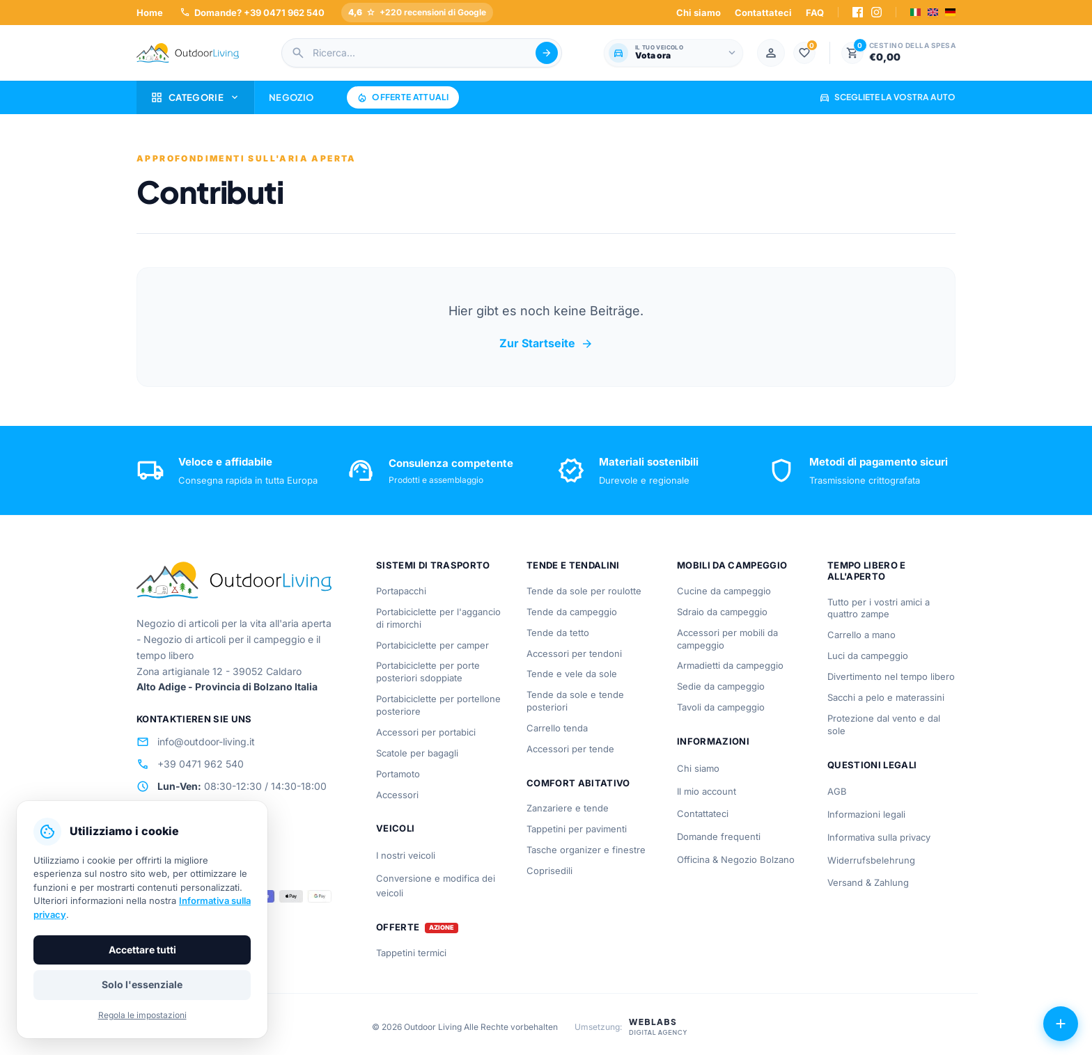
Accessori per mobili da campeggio (727, 639)
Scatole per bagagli (417, 753)
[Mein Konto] (771, 53)
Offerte (397, 927)
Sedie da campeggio (721, 686)
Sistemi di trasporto (433, 565)
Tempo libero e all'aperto (866, 571)
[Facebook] (857, 12)
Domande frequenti (718, 836)
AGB (837, 791)
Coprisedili (549, 870)
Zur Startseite (546, 343)
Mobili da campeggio (732, 565)
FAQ (815, 12)
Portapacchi (401, 590)
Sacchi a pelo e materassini (885, 697)
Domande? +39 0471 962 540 (252, 12)
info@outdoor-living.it (195, 742)
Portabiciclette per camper (432, 645)
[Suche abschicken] (547, 53)
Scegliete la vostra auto (887, 97)
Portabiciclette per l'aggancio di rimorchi (438, 618)
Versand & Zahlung (868, 882)
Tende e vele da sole (571, 673)
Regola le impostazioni (142, 1015)
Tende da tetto (557, 632)
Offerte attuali (403, 97)
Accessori (397, 794)
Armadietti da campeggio (730, 665)
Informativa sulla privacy (878, 837)
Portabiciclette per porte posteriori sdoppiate (428, 671)
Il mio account (706, 791)
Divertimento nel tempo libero (891, 676)
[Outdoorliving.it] (188, 53)
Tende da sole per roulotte (583, 590)
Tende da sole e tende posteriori (575, 701)
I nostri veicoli (405, 855)
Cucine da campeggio (724, 590)
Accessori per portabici (426, 732)
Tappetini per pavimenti (576, 828)
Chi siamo (698, 12)
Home (149, 12)
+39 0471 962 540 (190, 764)
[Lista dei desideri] (804, 53)
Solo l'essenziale (142, 984)
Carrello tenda (557, 727)
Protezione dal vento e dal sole (883, 724)
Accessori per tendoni (574, 653)
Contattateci (763, 12)
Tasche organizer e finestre (586, 849)
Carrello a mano (861, 634)
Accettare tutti (142, 949)
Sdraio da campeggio (722, 611)
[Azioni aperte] (1060, 1023)
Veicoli (395, 828)
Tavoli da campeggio (721, 707)
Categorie (195, 97)
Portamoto (398, 773)
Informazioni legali (866, 814)
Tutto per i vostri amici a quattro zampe (878, 608)
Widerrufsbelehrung (871, 860)
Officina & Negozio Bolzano (736, 859)
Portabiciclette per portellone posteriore (438, 705)
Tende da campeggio (571, 611)
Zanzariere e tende (567, 808)
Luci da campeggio (867, 655)
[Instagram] (876, 12)
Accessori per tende (570, 748)
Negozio (291, 97)
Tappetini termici (411, 952)
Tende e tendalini (573, 565)
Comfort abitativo (578, 782)
